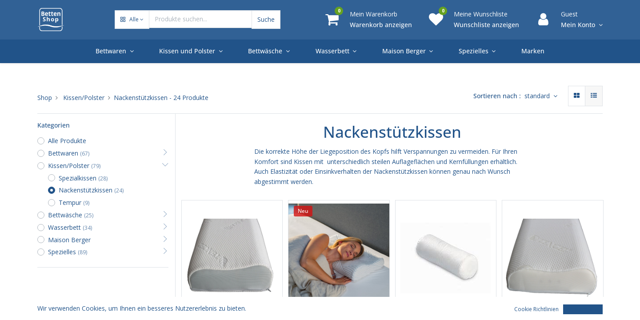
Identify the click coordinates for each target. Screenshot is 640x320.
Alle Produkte (67, 140)
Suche (266, 19)
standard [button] (538, 96)
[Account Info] (582, 25)
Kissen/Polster (83, 97)
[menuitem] (533, 51)
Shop (44, 97)
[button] (132, 19)
